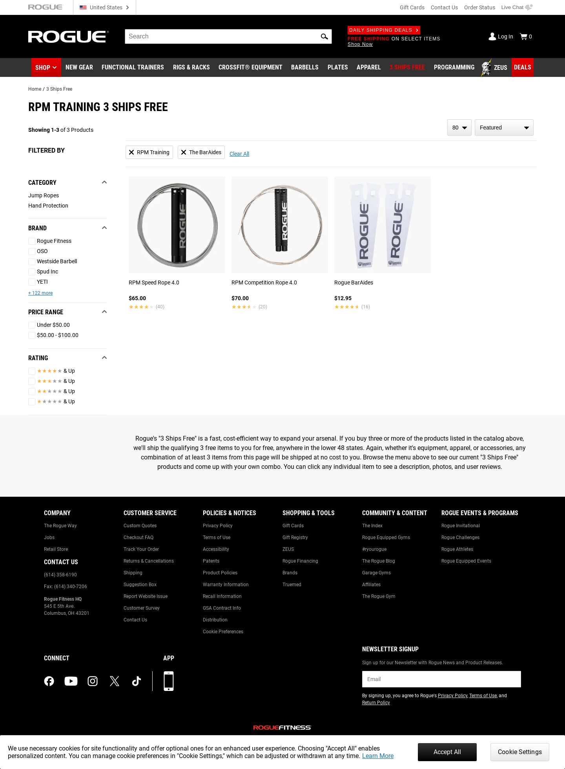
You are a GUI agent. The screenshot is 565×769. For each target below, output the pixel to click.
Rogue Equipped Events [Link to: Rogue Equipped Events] (466, 561)
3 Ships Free (59, 89)
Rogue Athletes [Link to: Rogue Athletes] (457, 549)
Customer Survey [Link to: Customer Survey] (142, 608)
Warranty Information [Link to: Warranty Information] (226, 584)
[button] (324, 36)
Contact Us (444, 7)
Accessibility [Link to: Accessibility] (216, 549)
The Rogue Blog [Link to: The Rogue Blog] (378, 561)
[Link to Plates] (337, 68)
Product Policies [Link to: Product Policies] (220, 573)
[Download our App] (169, 681)
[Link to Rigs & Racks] (191, 68)
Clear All (239, 154)
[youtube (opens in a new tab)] (71, 681)
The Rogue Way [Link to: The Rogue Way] (60, 525)
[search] (228, 36)
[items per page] (459, 127)
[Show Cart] (525, 36)
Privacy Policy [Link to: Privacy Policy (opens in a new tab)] (452, 695)
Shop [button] (42, 67)
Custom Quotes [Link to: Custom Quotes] (140, 525)
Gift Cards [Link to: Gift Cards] (293, 525)
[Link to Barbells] (305, 68)
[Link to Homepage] (68, 37)
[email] (441, 679)
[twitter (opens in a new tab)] (114, 681)
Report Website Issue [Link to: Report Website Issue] (146, 596)
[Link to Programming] (454, 68)
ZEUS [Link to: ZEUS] (288, 549)
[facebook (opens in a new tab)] (49, 681)
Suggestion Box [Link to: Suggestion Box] (140, 584)
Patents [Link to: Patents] (211, 561)
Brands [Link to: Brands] (289, 573)
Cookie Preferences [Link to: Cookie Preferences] (223, 631)
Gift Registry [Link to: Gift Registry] (295, 537)
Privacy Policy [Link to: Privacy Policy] (218, 525)
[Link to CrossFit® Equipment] (250, 68)
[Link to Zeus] (495, 68)
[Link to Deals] (523, 67)
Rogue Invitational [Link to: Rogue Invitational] (460, 525)
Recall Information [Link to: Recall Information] (222, 596)
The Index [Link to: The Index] (372, 525)
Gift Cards (412, 7)
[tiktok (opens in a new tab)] (136, 681)
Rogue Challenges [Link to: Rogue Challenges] (460, 537)
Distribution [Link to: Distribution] (215, 620)
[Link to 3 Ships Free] (407, 68)
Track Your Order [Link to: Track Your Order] (141, 549)
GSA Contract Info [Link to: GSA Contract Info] (222, 608)
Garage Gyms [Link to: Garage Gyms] (376, 573)
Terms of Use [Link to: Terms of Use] (216, 537)
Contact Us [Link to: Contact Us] (135, 620)
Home (34, 89)
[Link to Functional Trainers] (132, 68)
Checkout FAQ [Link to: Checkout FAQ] (138, 537)
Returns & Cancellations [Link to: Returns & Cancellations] (149, 561)
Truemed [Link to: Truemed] (291, 584)
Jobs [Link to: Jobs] (49, 537)
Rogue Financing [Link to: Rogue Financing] (300, 561)
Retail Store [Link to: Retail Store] (56, 549)
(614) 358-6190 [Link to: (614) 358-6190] (60, 575)
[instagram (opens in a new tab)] (92, 681)
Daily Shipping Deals (384, 30)
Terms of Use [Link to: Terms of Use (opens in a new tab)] (483, 695)
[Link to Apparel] (368, 68)
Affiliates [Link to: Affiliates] (371, 584)
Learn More (378, 756)
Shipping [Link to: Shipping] (133, 573)
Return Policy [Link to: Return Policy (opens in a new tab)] (376, 702)
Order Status (479, 7)
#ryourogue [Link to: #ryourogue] (374, 549)
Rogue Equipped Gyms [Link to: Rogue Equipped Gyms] (386, 537)
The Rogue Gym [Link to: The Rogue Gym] (379, 596)
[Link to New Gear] (79, 68)
